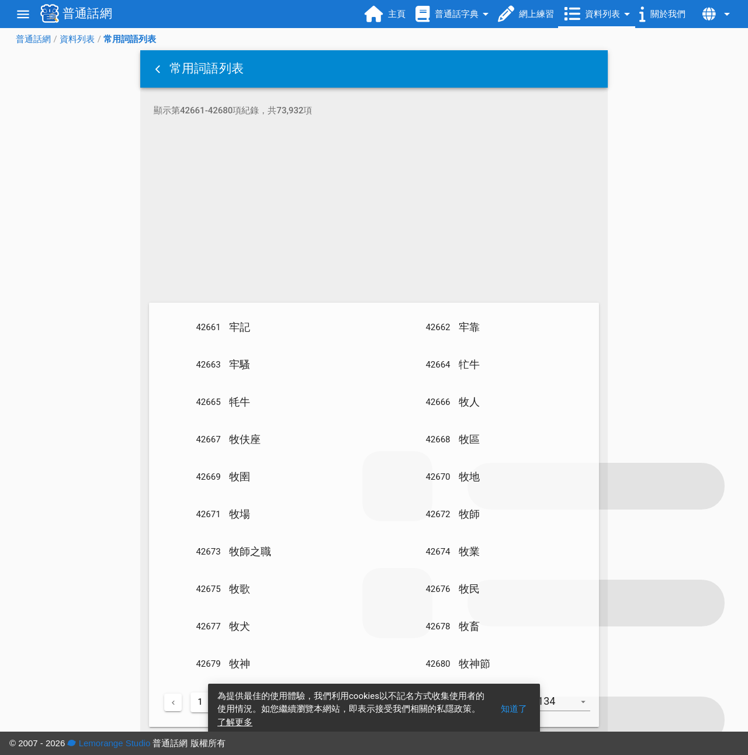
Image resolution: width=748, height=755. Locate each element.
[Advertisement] (374, 211)
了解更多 (234, 722)
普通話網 (33, 39)
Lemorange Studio (108, 743)
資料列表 (77, 39)
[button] (159, 69)
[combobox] (565, 707)
